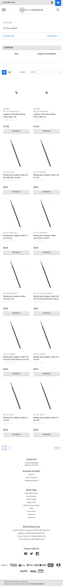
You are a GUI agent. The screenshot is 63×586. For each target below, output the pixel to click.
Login (28, 478)
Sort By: (22, 72)
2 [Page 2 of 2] (8, 448)
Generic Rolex (31, 496)
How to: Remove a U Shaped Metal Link (32, 536)
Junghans (6, 109)
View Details (16, 131)
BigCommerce (16, 584)
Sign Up (34, 478)
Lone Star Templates (36, 584)
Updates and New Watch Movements (31, 533)
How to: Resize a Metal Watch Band (31, 539)
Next (58, 448)
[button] (31, 36)
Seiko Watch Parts (31, 493)
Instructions (31, 511)
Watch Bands (31, 499)
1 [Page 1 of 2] (4, 448)
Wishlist (31, 475)
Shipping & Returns (31, 481)
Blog (31, 508)
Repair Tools (31, 502)
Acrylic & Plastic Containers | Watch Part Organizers (31, 530)
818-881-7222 (8, 2)
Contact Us (32, 514)
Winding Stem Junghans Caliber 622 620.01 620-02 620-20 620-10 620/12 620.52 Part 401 (46, 298)
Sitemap (25, 582)
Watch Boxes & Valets (31, 505)
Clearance (31, 517)
